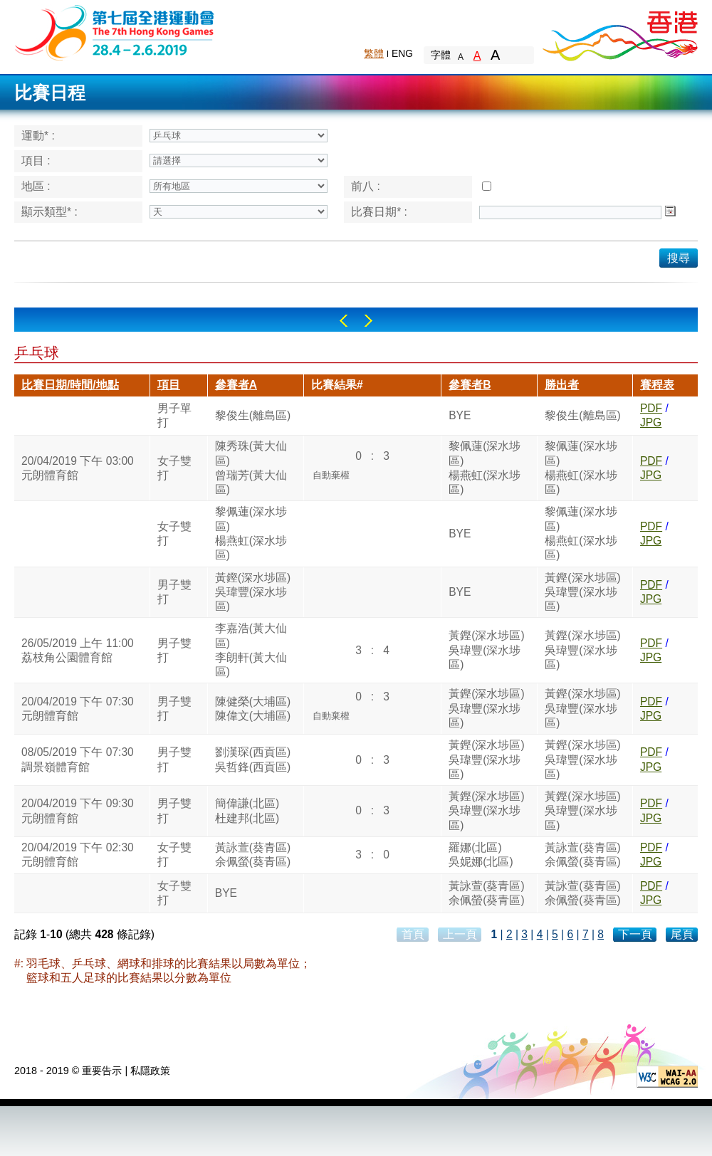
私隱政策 (150, 1070)
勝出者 (562, 385)
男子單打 (174, 415)
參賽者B (470, 385)
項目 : (36, 160)
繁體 (374, 53)
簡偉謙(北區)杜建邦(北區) (247, 810)
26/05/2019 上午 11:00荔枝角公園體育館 (77, 650)
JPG (650, 422)
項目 (168, 385)
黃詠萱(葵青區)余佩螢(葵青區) (252, 854)
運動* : (38, 136)
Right (368, 320)
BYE (460, 415)
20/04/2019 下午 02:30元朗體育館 (77, 854)
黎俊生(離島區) (252, 415)
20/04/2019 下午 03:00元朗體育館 (77, 468)
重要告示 (102, 1070)
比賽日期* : (379, 212)
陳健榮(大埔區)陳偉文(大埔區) (252, 708)
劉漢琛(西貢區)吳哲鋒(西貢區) (252, 759)
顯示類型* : (49, 212)
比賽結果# (337, 385)
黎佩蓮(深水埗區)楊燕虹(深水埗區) (484, 467)
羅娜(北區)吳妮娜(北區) (481, 854)
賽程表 (657, 385)
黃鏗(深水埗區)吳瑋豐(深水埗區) (252, 592)
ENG (402, 53)
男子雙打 (174, 592)
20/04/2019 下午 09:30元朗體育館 (77, 810)
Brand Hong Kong (619, 32)
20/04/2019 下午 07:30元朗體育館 (77, 708)
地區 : (36, 186)
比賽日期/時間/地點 (70, 385)
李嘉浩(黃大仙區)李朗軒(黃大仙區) (251, 650)
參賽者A (236, 385)
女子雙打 (174, 468)
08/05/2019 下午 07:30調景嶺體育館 (77, 759)
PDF (651, 408)
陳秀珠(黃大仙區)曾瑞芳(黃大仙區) (251, 467)
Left (343, 320)
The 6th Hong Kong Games (115, 31)
